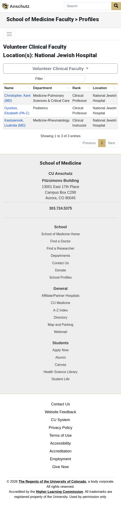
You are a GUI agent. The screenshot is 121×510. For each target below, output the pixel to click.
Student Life (60, 379)
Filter (60, 78)
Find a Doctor (60, 241)
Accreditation (60, 451)
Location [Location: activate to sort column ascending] (100, 88)
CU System (60, 420)
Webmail (60, 332)
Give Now (60, 467)
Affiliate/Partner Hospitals (60, 295)
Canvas (60, 364)
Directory (60, 317)
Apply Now (60, 350)
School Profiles (60, 277)
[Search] (87, 6)
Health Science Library (60, 372)
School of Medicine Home (60, 234)
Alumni (60, 357)
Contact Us (60, 263)
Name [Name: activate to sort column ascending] (9, 88)
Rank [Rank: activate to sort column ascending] (76, 88)
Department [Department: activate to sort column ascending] (42, 88)
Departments (60, 255)
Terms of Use (60, 435)
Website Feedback (60, 412)
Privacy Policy (60, 428)
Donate (60, 270)
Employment (60, 459)
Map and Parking (60, 324)
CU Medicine (60, 303)
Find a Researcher (61, 248)
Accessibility (60, 443)
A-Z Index (60, 310)
